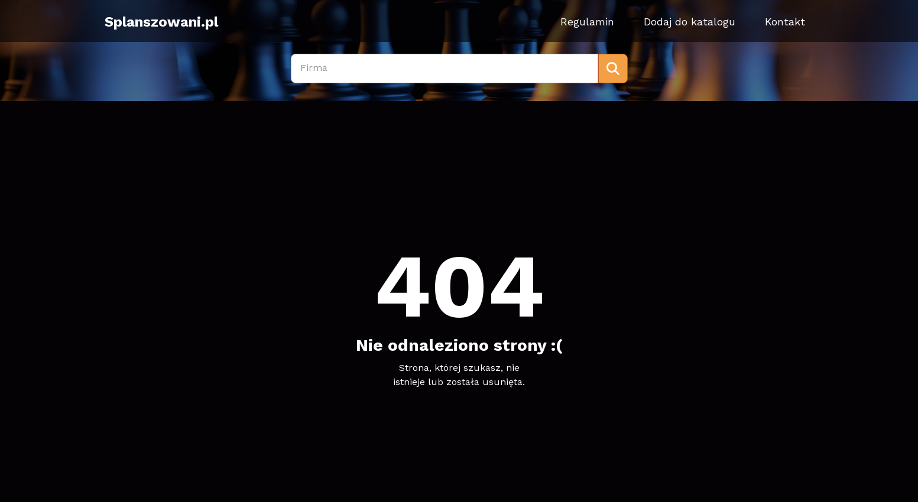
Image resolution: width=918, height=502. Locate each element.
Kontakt (785, 21)
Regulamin (587, 21)
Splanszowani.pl (161, 22)
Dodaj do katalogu (689, 21)
